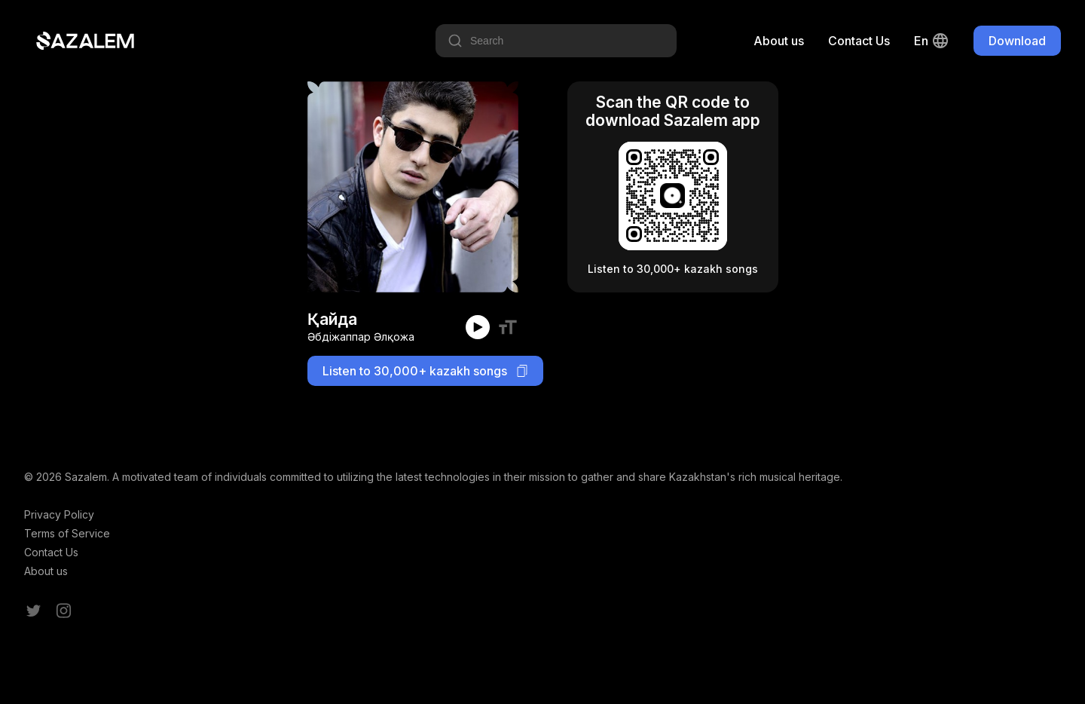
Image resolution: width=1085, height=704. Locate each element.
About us (778, 40)
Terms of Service (67, 533)
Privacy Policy (59, 514)
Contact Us (859, 40)
